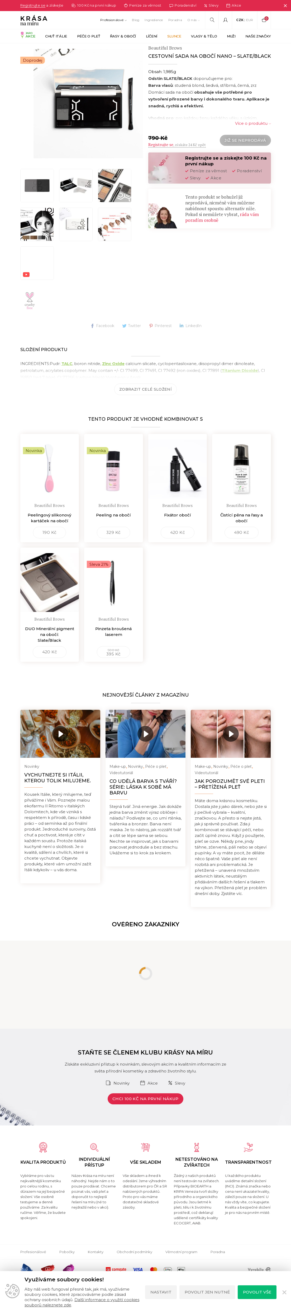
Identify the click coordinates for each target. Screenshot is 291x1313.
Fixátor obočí (177, 527)
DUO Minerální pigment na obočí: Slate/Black (49, 647)
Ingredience (154, 20)
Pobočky (67, 1264)
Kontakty (95, 1264)
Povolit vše (257, 1292)
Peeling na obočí (113, 527)
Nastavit (160, 1292)
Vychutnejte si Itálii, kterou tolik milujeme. (57, 790)
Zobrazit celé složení (145, 402)
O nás (192, 20)
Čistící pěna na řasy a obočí (241, 530)
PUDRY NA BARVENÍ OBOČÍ (130, 49)
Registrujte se (33, 5)
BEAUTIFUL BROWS (74, 49)
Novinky (31, 779)
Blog (135, 20)
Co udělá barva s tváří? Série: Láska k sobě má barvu (143, 799)
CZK (240, 20)
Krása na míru (32, 49)
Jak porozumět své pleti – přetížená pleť (230, 797)
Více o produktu (251, 135)
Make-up (117, 779)
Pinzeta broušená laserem (113, 644)
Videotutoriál (121, 785)
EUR (249, 20)
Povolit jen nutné (207, 1292)
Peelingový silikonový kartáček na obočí (49, 530)
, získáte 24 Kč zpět (177, 157)
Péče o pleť (155, 779)
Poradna (175, 20)
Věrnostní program (181, 1264)
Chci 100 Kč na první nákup (145, 1111)
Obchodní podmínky (134, 1264)
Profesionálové (111, 20)
